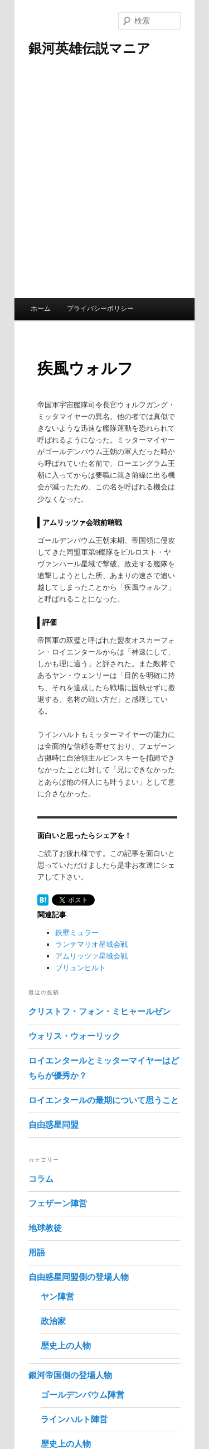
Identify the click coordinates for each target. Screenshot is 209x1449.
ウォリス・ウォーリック (74, 1036)
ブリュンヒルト (80, 968)
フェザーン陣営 (57, 1203)
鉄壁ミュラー (77, 932)
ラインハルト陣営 (74, 1419)
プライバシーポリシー (100, 308)
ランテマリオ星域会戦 (91, 944)
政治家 (53, 1321)
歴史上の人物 (66, 1345)
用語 (36, 1252)
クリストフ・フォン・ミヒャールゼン (99, 1011)
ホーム (41, 308)
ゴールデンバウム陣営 (82, 1394)
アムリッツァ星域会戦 (91, 956)
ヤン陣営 (57, 1296)
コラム (41, 1178)
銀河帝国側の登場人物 (70, 1375)
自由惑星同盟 (53, 1124)
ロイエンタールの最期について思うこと (103, 1100)
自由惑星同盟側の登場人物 (78, 1277)
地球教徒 (45, 1228)
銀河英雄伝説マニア (89, 48)
